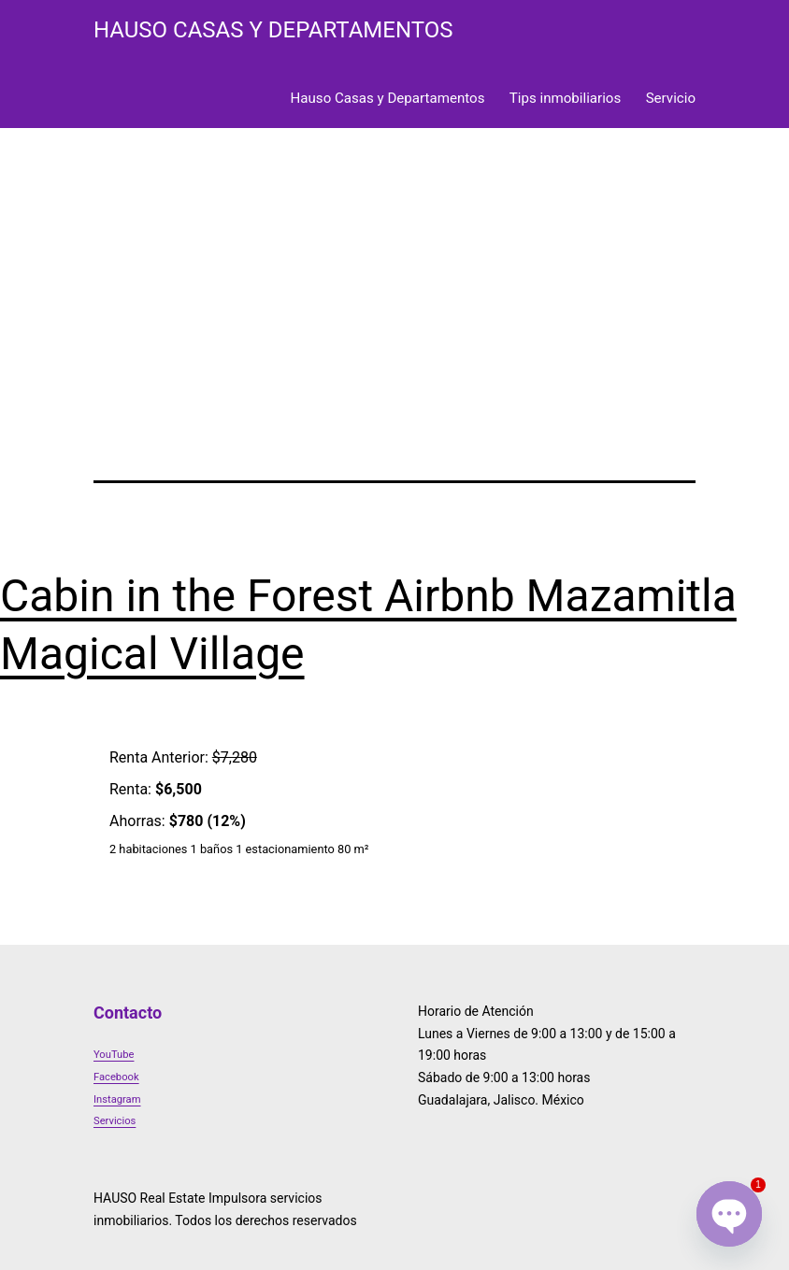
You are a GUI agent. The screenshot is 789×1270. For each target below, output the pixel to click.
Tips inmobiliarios (565, 98)
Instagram (117, 1099)
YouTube (113, 1055)
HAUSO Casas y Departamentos (272, 30)
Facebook (116, 1077)
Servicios (114, 1121)
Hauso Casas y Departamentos (388, 98)
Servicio (671, 98)
